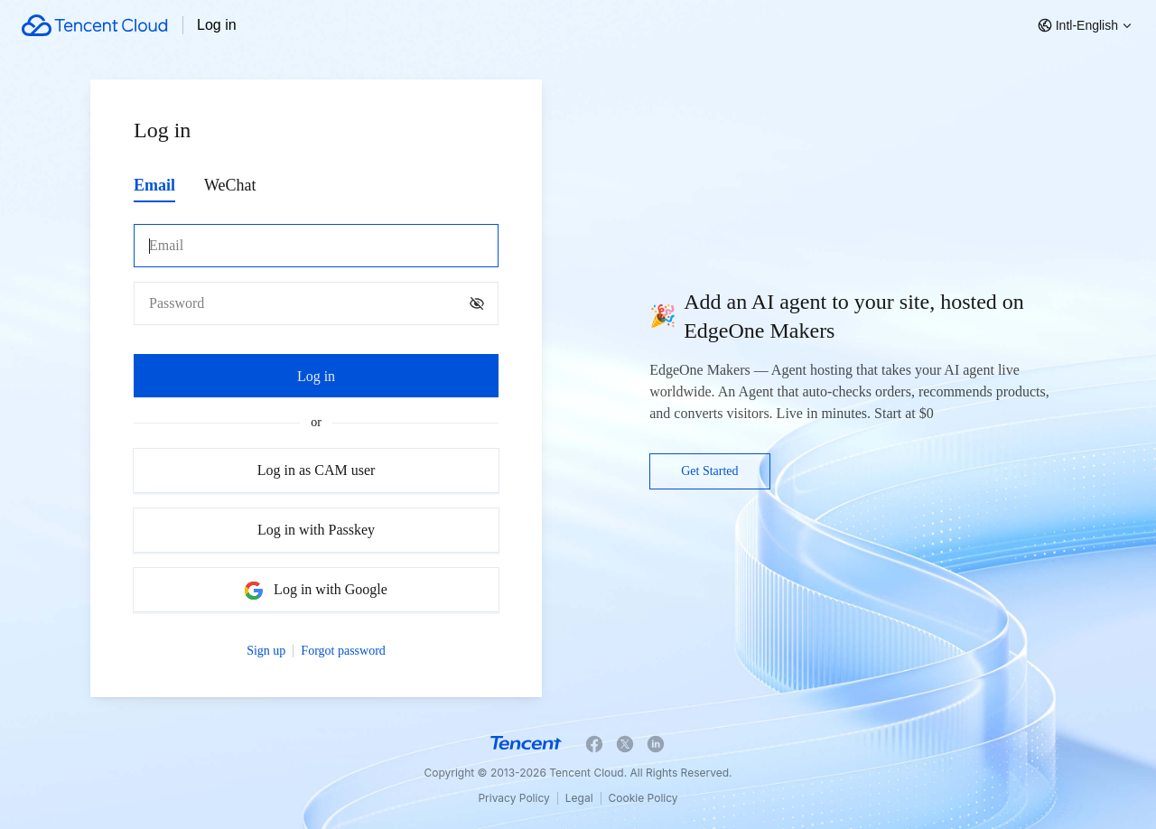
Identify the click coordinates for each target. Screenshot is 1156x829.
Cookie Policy (643, 798)
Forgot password (343, 650)
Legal (579, 798)
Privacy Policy (513, 798)
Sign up (266, 650)
